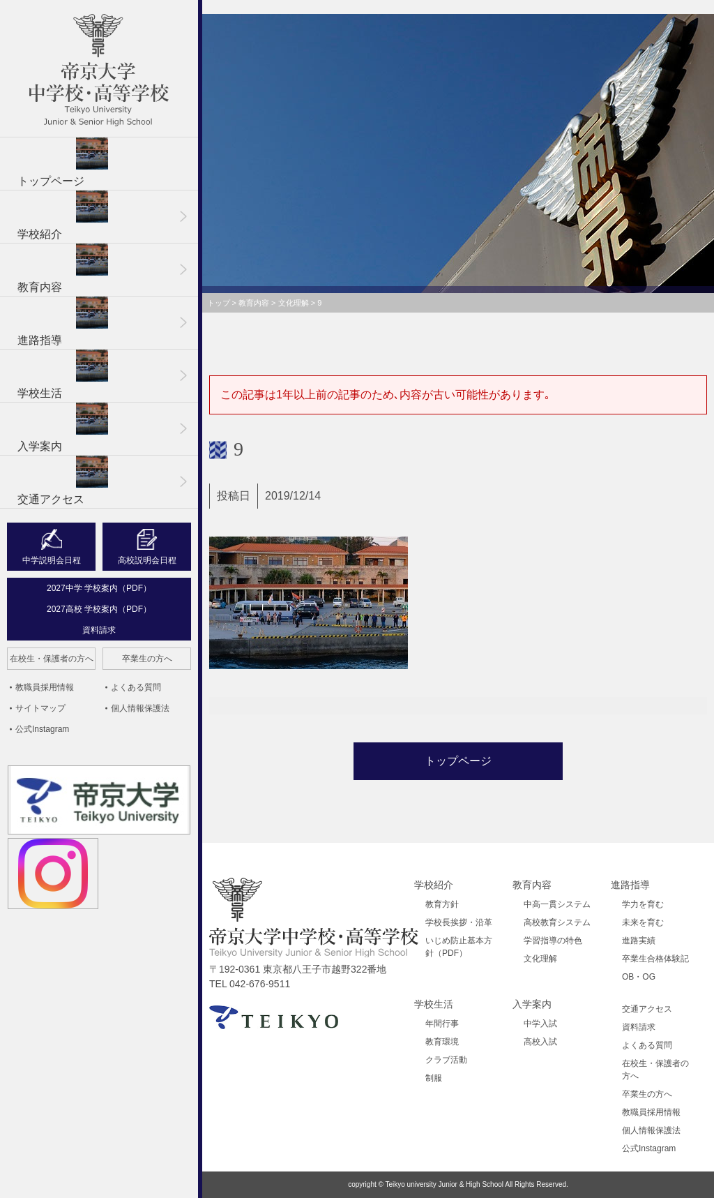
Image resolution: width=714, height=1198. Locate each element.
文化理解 (540, 959)
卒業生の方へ (147, 659)
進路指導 (62, 321)
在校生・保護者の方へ (51, 659)
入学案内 (62, 427)
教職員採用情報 (44, 687)
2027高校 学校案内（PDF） (99, 609)
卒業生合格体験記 (655, 959)
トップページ (62, 162)
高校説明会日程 (147, 560)
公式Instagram (42, 729)
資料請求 (99, 630)
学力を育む (643, 904)
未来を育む (643, 922)
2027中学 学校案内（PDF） (99, 588)
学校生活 (62, 374)
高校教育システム (557, 922)
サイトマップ (40, 708)
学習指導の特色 (553, 940)
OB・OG (638, 977)
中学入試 (540, 1023)
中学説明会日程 (51, 560)
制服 (433, 1078)
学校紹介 (62, 215)
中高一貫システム (557, 904)
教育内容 (62, 268)
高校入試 (540, 1042)
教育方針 (442, 904)
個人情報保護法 (140, 708)
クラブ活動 (446, 1060)
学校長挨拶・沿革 (458, 922)
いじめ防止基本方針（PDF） (458, 947)
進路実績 (638, 940)
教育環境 (442, 1042)
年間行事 (442, 1023)
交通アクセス (62, 480)
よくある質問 (136, 687)
